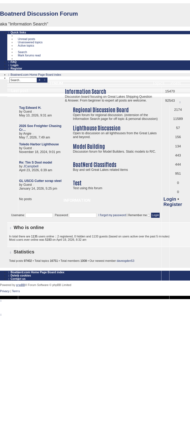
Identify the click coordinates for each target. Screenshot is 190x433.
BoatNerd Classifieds (94, 164)
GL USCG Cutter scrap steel (40, 181)
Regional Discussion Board (101, 109)
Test (77, 182)
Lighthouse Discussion (97, 127)
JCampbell (30, 166)
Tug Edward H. (30, 108)
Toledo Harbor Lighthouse (39, 144)
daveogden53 (125, 260)
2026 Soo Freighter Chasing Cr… (40, 128)
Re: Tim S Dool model (35, 162)
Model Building (89, 146)
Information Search (85, 91)
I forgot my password (112, 215)
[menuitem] (25, 39)
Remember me (139, 215)
